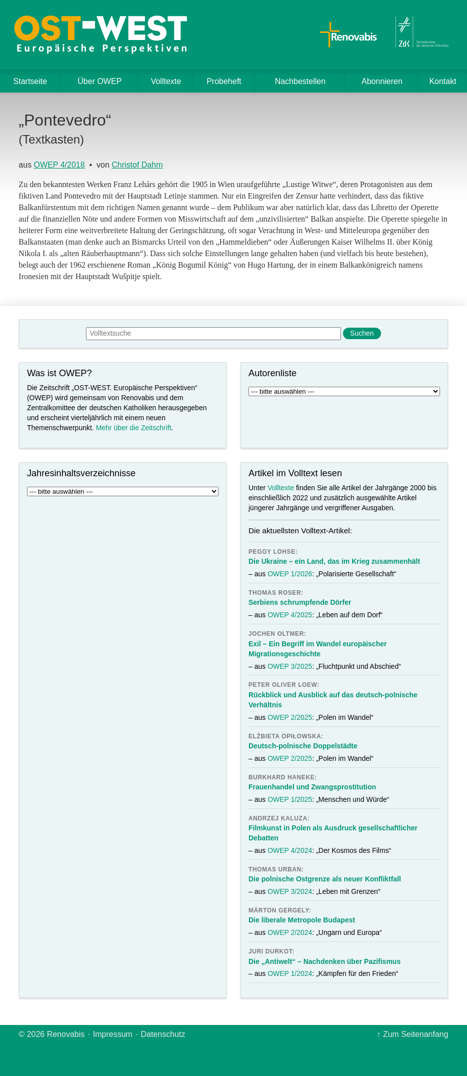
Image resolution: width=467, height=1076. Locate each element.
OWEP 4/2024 (290, 850)
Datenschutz (162, 1034)
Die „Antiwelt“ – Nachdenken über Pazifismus (324, 961)
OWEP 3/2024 (290, 891)
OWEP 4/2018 (59, 165)
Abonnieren (382, 81)
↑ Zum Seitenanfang (412, 1034)
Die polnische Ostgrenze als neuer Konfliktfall (324, 879)
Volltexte (166, 81)
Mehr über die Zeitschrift (134, 428)
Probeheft (223, 81)
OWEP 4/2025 (290, 615)
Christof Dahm (137, 165)
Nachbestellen (300, 81)
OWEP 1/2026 (290, 574)
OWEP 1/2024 (290, 973)
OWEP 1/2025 (290, 799)
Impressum (112, 1034)
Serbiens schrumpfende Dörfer (299, 602)
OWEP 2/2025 (290, 717)
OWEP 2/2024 (290, 932)
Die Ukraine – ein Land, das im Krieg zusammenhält (334, 561)
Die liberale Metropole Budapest (301, 920)
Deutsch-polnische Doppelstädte (303, 746)
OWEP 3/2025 (290, 666)
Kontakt (442, 81)
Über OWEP (100, 81)
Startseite (31, 81)
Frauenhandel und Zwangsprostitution (312, 787)
